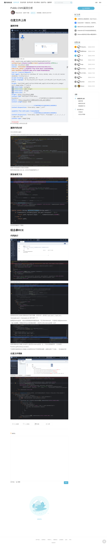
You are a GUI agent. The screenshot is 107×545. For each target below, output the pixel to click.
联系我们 (44, 539)
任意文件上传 (81, 98)
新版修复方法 (81, 106)
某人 (12, 482)
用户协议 (38, 539)
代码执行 (80, 112)
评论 (66, 482)
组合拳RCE (80, 109)
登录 (100, 2)
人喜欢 (26, 424)
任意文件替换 (81, 114)
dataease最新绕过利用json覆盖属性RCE (87, 34)
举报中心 (49, 539)
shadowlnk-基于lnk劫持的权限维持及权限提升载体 (90, 30)
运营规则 (61, 539)
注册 (96, 2)
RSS (70, 539)
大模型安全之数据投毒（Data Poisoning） (88, 19)
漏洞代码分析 (81, 103)
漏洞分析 (33, 12)
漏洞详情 (80, 101)
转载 (37, 424)
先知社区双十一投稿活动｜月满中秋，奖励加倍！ (89, 22)
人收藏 (15, 424)
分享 (48, 424)
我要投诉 (55, 539)
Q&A (66, 539)
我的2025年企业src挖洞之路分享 (85, 26)
